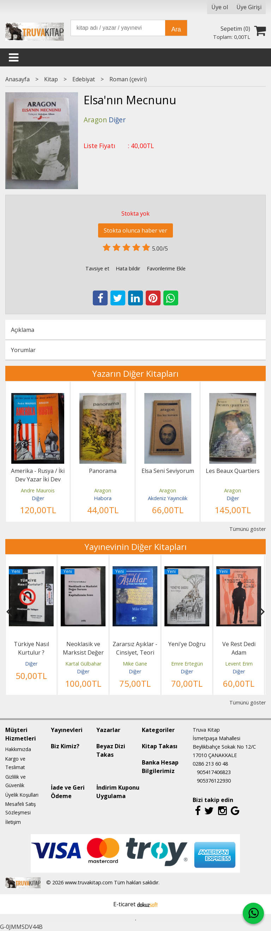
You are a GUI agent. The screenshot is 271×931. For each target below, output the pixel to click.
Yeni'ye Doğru (186, 644)
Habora (103, 498)
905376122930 (214, 780)
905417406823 (214, 772)
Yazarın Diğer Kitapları (135, 373)
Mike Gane (135, 663)
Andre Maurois (38, 490)
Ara (176, 29)
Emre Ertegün (187, 663)
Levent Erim (239, 663)
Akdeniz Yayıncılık (167, 498)
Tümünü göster (247, 529)
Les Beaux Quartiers (233, 471)
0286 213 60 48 (210, 763)
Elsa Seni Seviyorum (167, 471)
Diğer (38, 498)
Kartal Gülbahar (83, 663)
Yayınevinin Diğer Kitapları (135, 546)
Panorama (102, 471)
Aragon (102, 490)
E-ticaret (124, 904)
